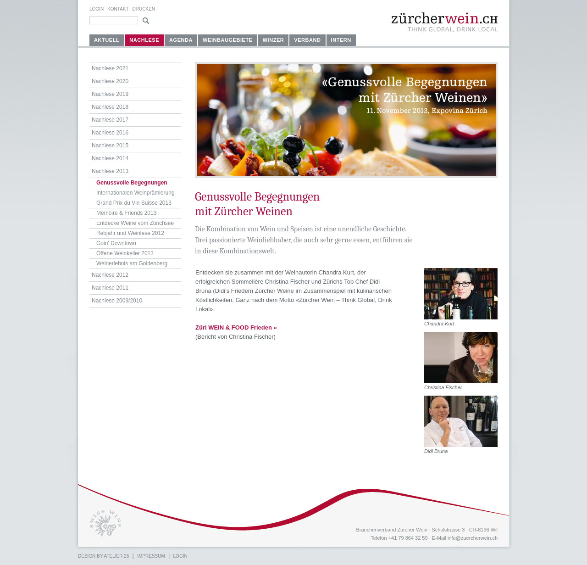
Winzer (273, 40)
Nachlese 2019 (110, 94)
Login (96, 8)
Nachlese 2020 (110, 81)
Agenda (181, 40)
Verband (307, 40)
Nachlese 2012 (110, 275)
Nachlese (144, 40)
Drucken (144, 8)
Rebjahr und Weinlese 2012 (130, 233)
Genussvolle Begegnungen (131, 182)
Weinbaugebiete (228, 40)
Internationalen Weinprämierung (135, 193)
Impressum (151, 556)
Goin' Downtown (116, 243)
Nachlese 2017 (110, 120)
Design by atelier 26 (103, 556)
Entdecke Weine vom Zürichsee (135, 223)
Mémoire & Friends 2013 (126, 213)
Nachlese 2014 (110, 158)
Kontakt (117, 8)
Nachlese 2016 (110, 132)
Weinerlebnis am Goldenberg (131, 263)
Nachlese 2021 (110, 68)
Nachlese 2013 (110, 171)
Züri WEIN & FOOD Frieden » (236, 327)
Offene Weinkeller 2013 (125, 253)
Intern (341, 40)
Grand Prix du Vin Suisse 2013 (134, 203)
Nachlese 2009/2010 (117, 300)
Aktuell (106, 40)
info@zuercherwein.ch (473, 538)
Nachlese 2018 (110, 107)
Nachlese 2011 (110, 288)
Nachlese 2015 (110, 145)
